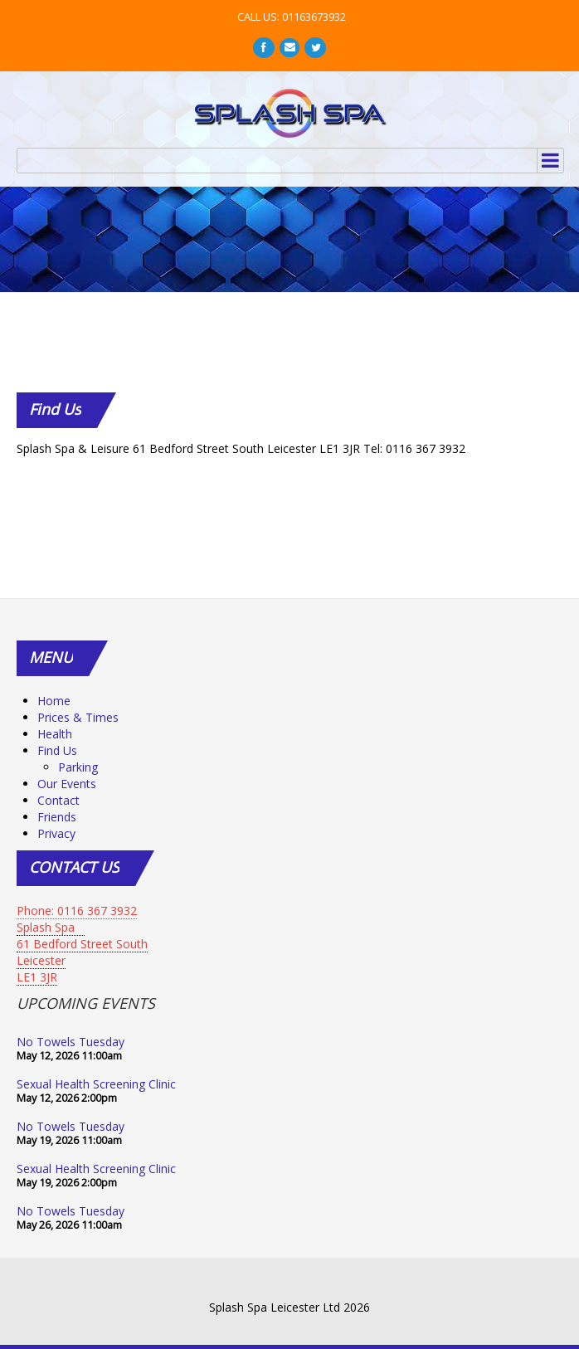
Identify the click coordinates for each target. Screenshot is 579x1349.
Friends (56, 817)
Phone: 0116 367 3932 (77, 910)
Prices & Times (78, 717)
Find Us (57, 750)
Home (54, 701)
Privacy (56, 833)
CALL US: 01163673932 (291, 16)
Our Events (66, 783)
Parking (78, 767)
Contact (58, 800)
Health (54, 734)
